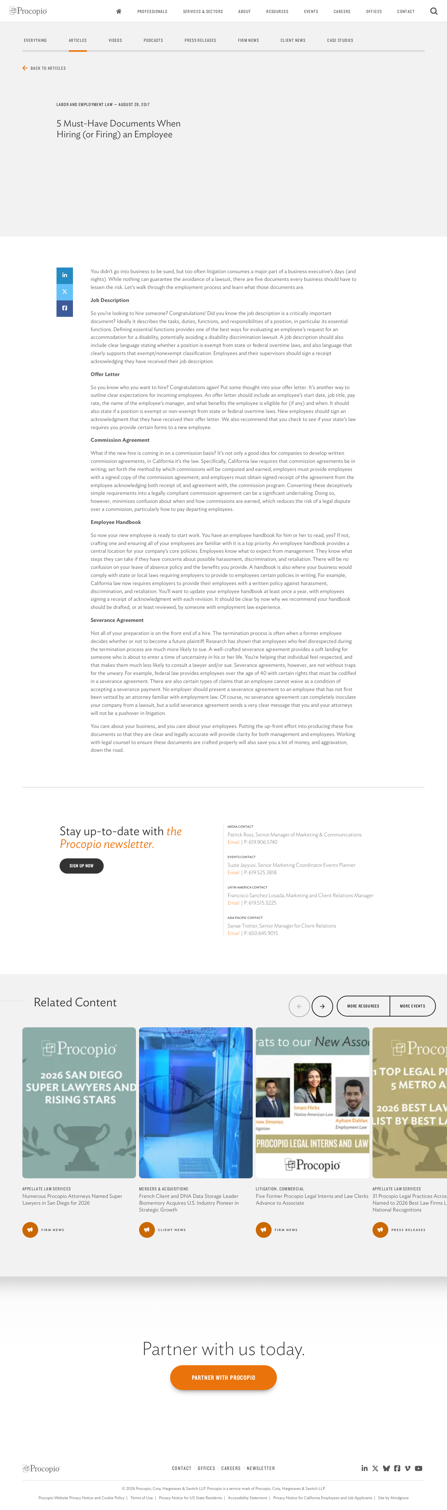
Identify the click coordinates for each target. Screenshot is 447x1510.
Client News (293, 40)
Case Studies (340, 40)
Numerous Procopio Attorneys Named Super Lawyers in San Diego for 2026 (72, 1199)
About (244, 11)
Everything (35, 40)
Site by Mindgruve (393, 1497)
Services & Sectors (203, 11)
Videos (115, 40)
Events (311, 11)
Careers (342, 11)
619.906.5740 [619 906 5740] (263, 842)
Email (234, 842)
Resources (277, 11)
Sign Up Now (82, 866)
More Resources (363, 1005)
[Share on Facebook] (64, 308)
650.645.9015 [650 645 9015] (263, 933)
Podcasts (153, 40)
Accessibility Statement (247, 1497)
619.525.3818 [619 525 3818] (263, 872)
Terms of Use (141, 1497)
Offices (374, 11)
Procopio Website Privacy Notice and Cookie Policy (81, 1497)
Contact (406, 11)
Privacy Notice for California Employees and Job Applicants (322, 1497)
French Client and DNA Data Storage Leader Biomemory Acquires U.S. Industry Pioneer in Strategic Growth (189, 1203)
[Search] (434, 11)
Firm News (248, 40)
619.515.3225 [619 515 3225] (263, 903)
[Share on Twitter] (64, 292)
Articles (78, 40)
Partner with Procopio (223, 1377)
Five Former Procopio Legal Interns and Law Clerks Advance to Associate (312, 1199)
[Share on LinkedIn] (64, 276)
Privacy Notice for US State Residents (190, 1497)
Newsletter (261, 1468)
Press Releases (200, 40)
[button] (299, 1006)
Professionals (153, 11)
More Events (412, 1005)
